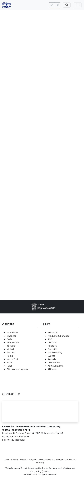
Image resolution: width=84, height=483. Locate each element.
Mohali (10, 349)
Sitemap (40, 462)
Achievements (55, 365)
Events (51, 356)
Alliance (52, 369)
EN (52, 5)
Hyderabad (13, 342)
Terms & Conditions (54, 459)
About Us (52, 332)
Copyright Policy (35, 459)
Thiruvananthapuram (18, 369)
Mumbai (11, 352)
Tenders (52, 346)
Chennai (11, 336)
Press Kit (52, 349)
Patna (10, 362)
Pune (9, 365)
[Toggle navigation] (78, 5)
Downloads (54, 362)
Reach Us (70, 459)
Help (7, 459)
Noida (10, 356)
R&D (50, 339)
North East (12, 359)
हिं (58, 5)
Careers (52, 342)
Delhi (9, 339)
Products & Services (58, 336)
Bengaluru (12, 332)
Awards (52, 359)
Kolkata (11, 346)
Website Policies (18, 459)
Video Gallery (55, 352)
